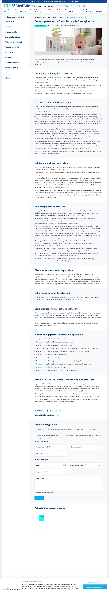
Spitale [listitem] (31, 10)
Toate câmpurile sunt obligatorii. (44, 492)
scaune (67, 274)
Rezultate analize (84, 6)
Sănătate (8, 27)
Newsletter (72, 6)
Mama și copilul (11, 32)
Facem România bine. (8, 10)
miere (48, 253)
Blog (84, 10)
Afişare (24, 586)
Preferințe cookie (95, 572)
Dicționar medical (12, 62)
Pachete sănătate (70, 10)
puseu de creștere (82, 193)
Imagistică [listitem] (55, 10)
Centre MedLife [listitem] (22, 10)
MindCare (9, 52)
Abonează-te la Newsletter (44, 415)
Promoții (79, 10)
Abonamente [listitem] (63, 10)
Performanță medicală (13, 42)
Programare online (98, 6)
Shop (78, 6)
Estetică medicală (12, 47)
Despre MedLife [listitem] (88, 10)
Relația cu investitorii (99, 10)
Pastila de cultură (11, 67)
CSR (6, 73)
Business (8, 57)
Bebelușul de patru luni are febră (46, 367)
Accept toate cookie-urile (94, 576)
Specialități (47, 10)
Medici (16, 10)
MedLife (37, 17)
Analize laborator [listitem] (37, 10)
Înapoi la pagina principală (15, 17)
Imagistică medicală (12, 37)
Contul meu (89, 6)
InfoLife (8, 78)
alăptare (37, 223)
